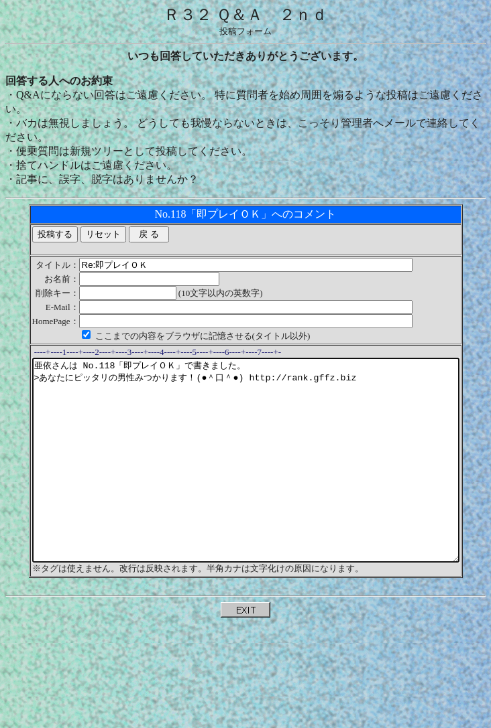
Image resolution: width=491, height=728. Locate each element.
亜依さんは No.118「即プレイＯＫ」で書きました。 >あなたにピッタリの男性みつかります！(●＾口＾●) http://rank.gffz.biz (248, 480)
